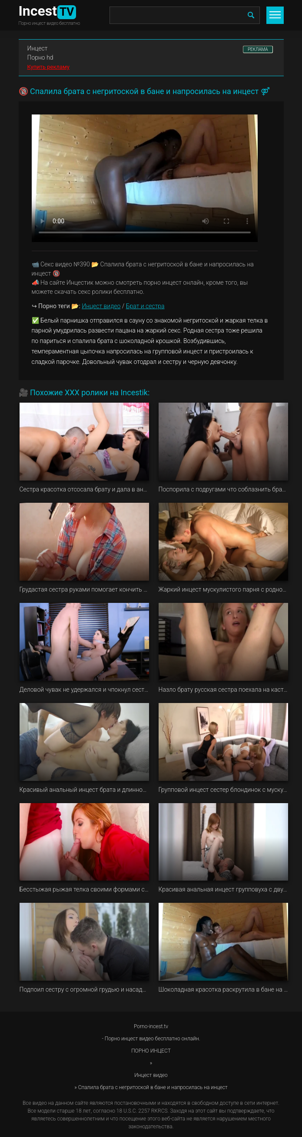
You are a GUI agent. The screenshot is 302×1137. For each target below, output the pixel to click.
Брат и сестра (145, 306)
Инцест (37, 48)
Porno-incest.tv (151, 1026)
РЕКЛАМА (258, 49)
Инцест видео (101, 306)
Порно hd (40, 57)
